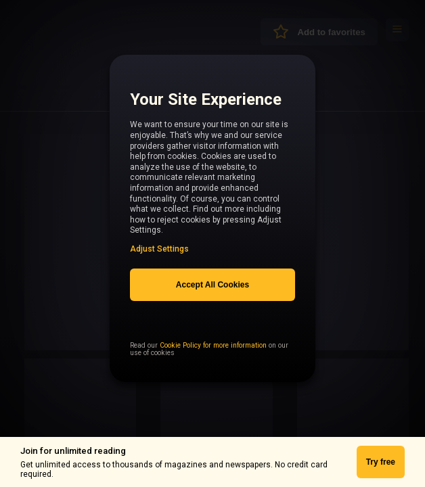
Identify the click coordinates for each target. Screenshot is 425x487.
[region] (212, 226)
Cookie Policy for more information (213, 370)
